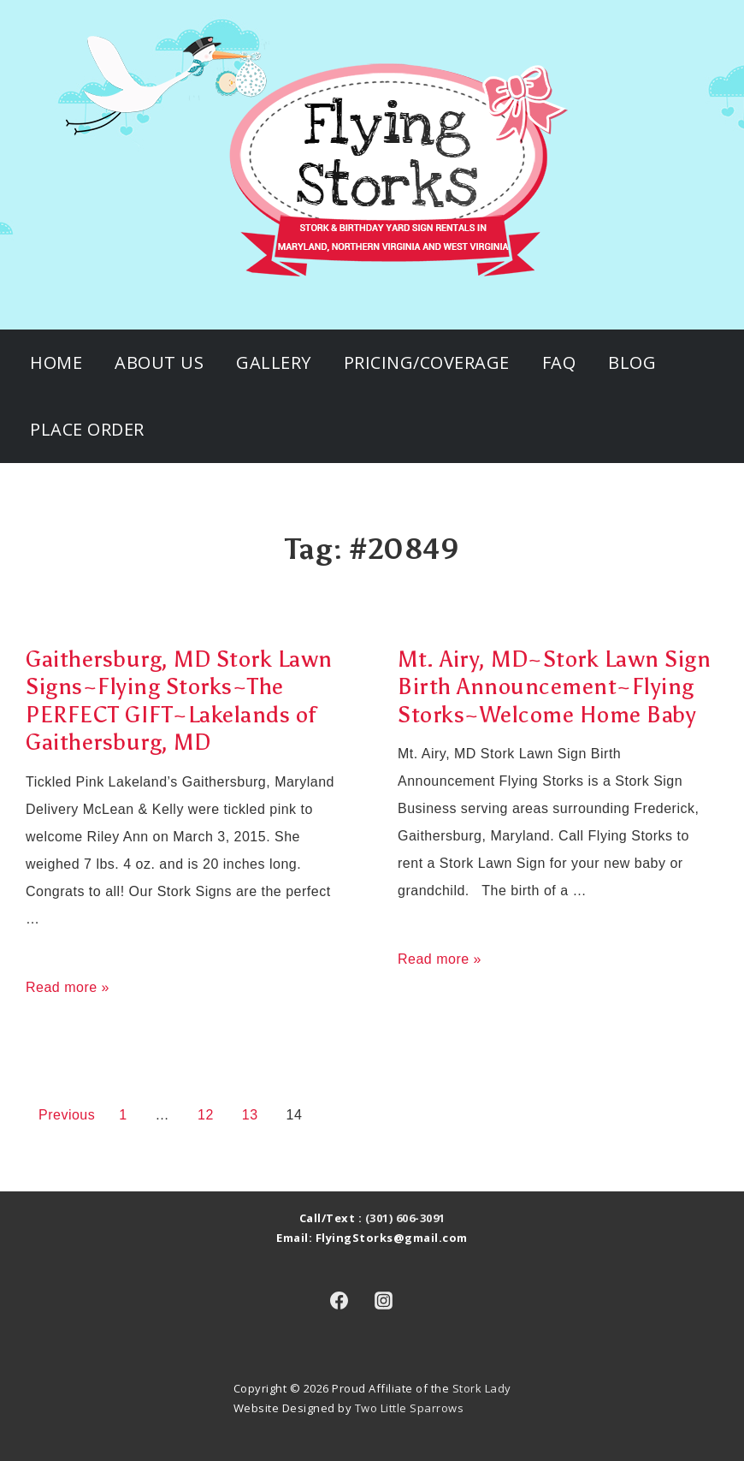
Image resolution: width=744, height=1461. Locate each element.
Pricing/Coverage (427, 362)
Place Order (87, 429)
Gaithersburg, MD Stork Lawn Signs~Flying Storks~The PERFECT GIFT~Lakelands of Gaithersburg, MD (179, 701)
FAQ (559, 362)
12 (206, 1115)
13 (250, 1115)
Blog (632, 362)
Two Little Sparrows (409, 1408)
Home (56, 362)
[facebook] (338, 1301)
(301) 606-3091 (405, 1218)
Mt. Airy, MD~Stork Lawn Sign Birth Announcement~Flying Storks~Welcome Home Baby (554, 686)
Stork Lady (481, 1388)
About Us (159, 362)
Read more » (67, 987)
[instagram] (384, 1301)
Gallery (273, 362)
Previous (66, 1115)
